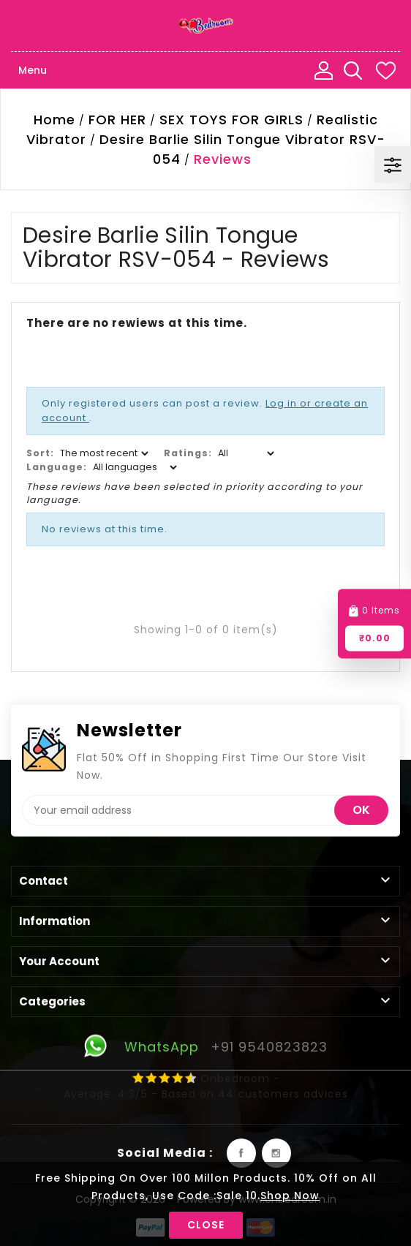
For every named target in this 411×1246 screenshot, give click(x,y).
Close (206, 1224)
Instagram (276, 1153)
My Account (323, 70)
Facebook (241, 1153)
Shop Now (290, 1195)
